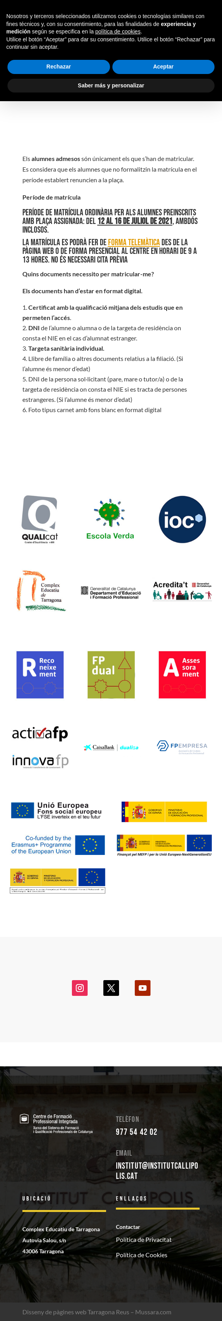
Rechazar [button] (58, 66)
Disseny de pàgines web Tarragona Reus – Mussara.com (96, 1311)
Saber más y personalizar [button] (111, 85)
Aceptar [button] (163, 66)
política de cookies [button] (117, 31)
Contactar (128, 1226)
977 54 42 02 (137, 1132)
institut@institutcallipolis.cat (157, 1171)
